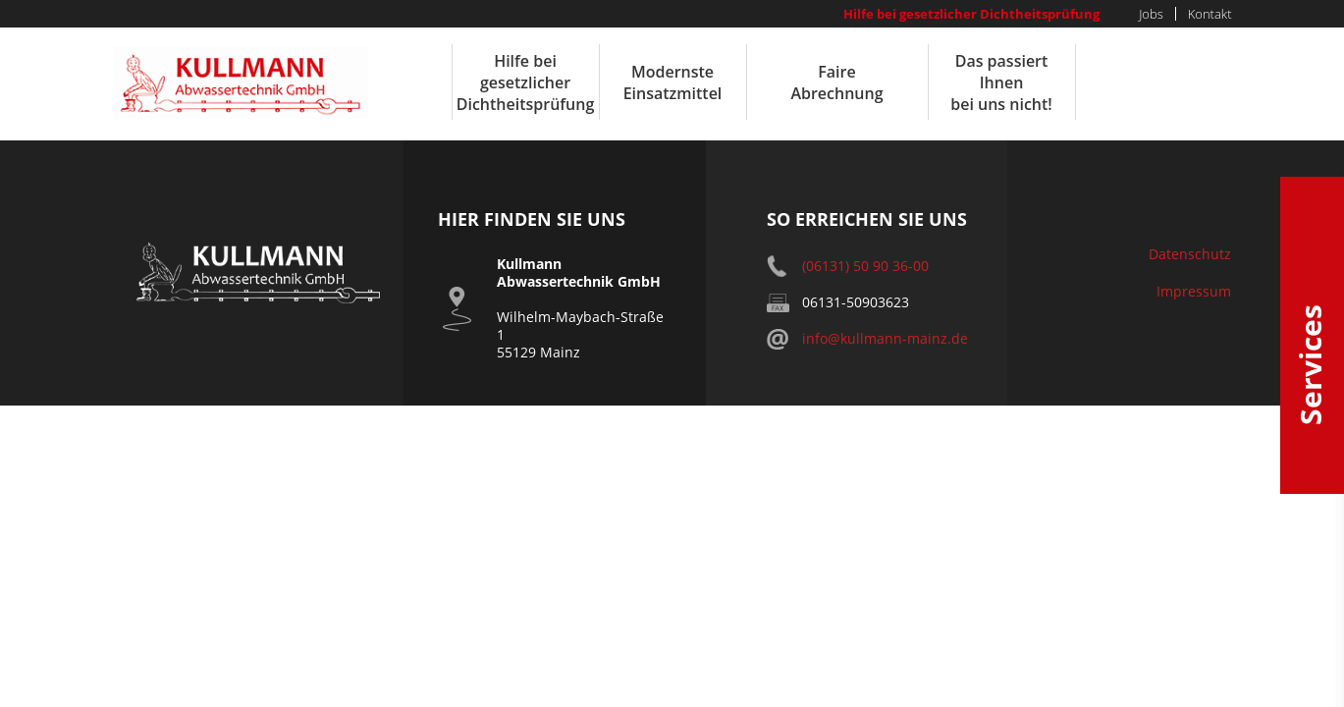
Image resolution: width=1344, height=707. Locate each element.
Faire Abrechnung (836, 82)
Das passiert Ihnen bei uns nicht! (1001, 82)
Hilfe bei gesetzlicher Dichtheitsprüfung (971, 14)
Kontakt (1210, 14)
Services (1312, 335)
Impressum (1193, 291)
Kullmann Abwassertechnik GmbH (240, 82)
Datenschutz (1190, 254)
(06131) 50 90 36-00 (865, 265)
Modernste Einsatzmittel (673, 82)
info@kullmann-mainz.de (885, 338)
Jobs (1151, 14)
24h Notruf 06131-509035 (1162, 82)
